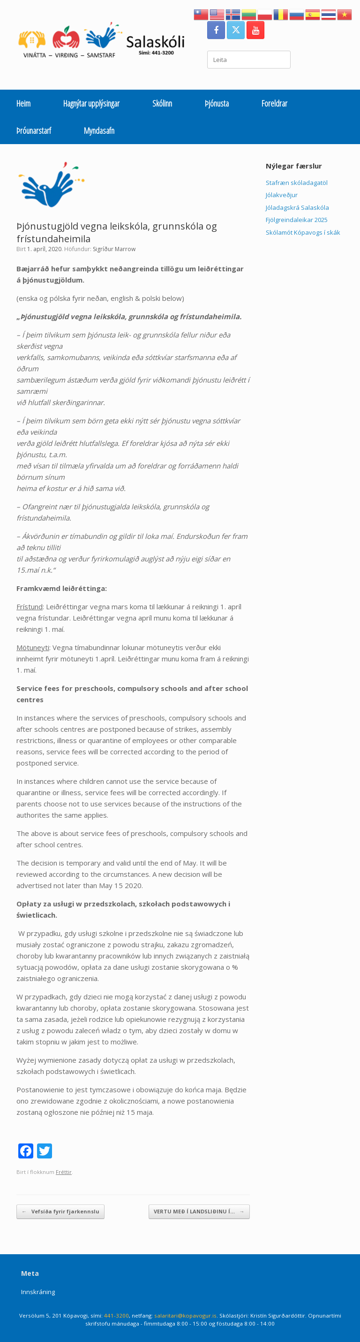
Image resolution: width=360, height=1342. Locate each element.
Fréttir (64, 1171)
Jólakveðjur (282, 195)
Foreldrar (274, 103)
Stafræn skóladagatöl (297, 182)
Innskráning (38, 1292)
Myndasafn (99, 130)
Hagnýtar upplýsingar (91, 103)
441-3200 (116, 1315)
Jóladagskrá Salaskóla (297, 207)
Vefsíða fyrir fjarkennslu (60, 1212)
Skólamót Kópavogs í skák (303, 232)
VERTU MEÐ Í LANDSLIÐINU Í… (199, 1212)
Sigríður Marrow (114, 249)
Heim (23, 103)
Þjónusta (217, 103)
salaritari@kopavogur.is (185, 1315)
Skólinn (162, 103)
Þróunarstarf (33, 130)
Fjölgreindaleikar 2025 (297, 219)
